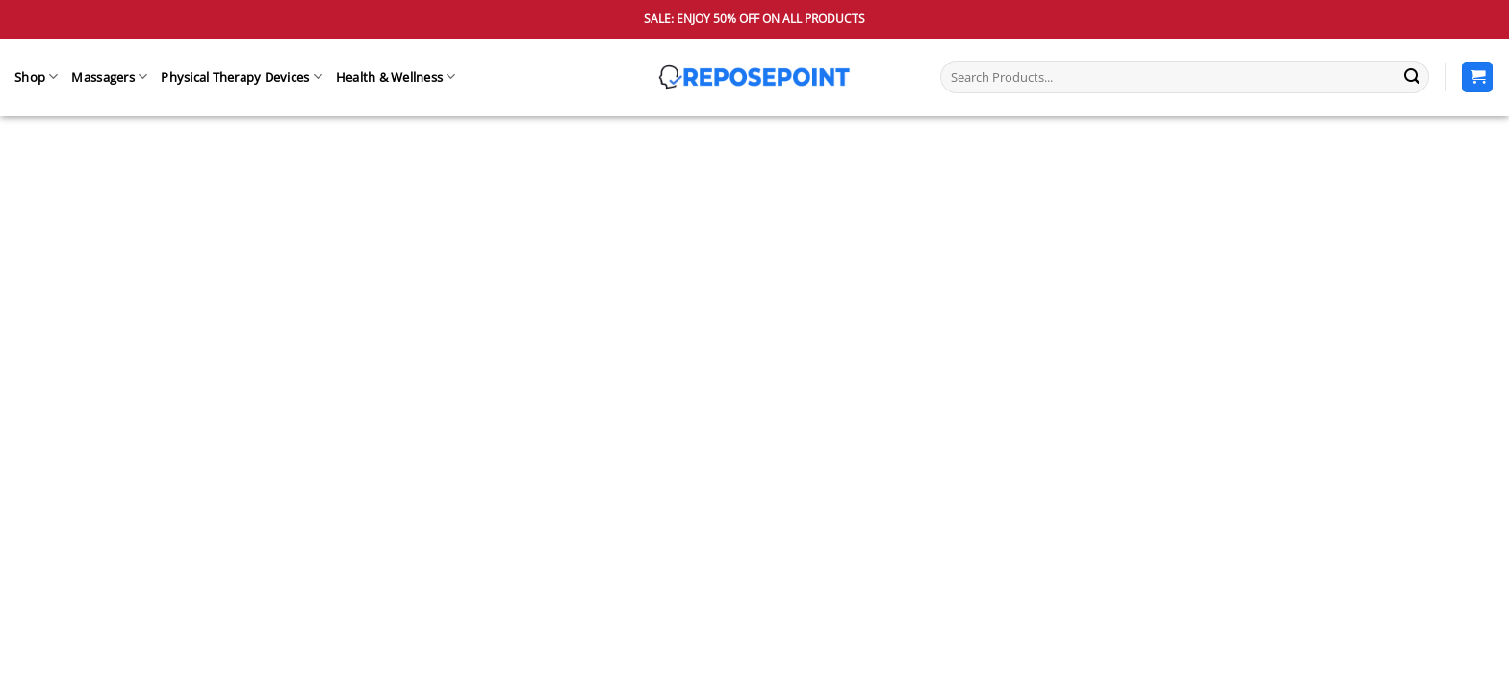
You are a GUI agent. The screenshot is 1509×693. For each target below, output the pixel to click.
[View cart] (1477, 77)
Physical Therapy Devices (241, 76)
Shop (36, 76)
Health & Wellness (396, 76)
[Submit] (1411, 77)
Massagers (109, 76)
